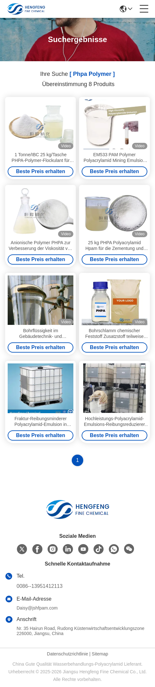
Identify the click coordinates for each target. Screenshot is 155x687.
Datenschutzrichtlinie (67, 653)
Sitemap (100, 653)
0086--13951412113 (40, 586)
